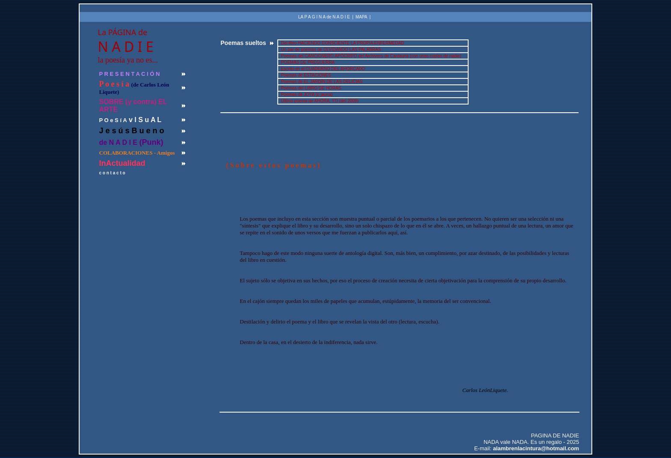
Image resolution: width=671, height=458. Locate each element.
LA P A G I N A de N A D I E (324, 17)
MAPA (362, 17)
